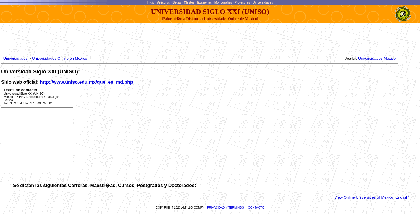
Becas (176, 2)
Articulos (163, 2)
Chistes (189, 2)
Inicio (150, 2)
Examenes (204, 2)
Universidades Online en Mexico (59, 58)
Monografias (223, 2)
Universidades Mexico (377, 58)
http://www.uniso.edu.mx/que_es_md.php (86, 82)
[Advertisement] (109, 40)
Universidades (263, 2)
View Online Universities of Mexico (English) (371, 197)
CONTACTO (256, 207)
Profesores (242, 2)
